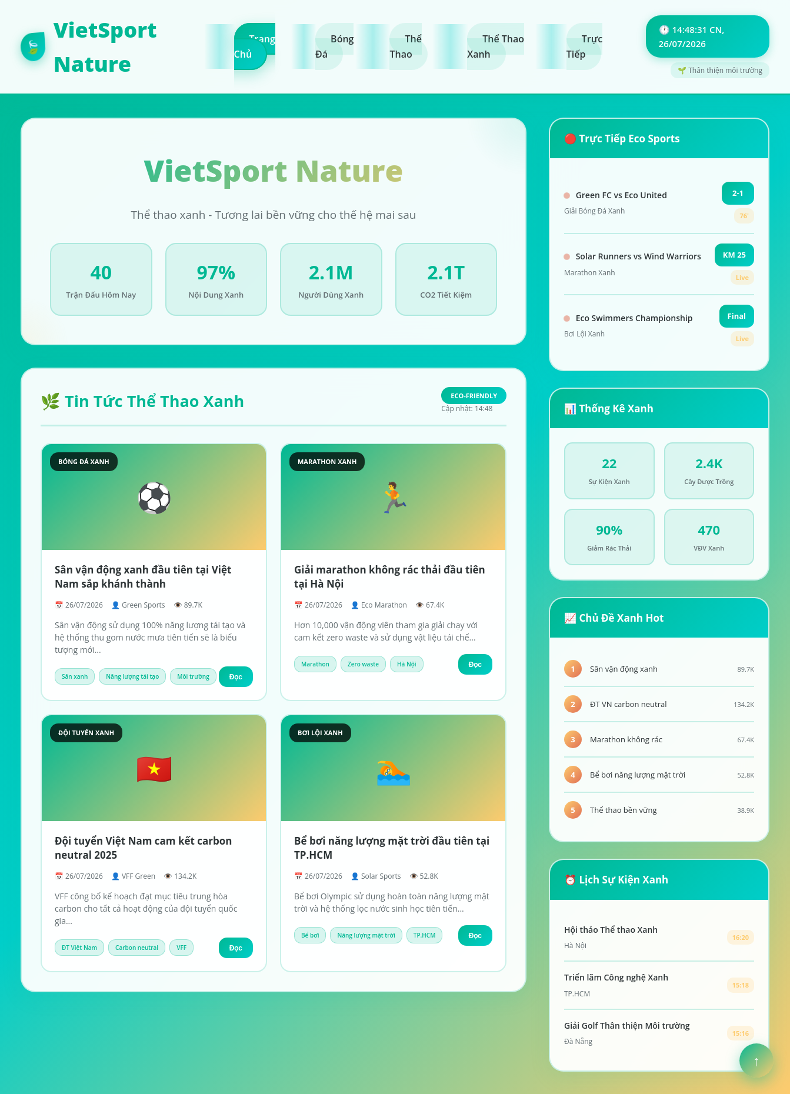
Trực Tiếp (584, 46)
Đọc (235, 677)
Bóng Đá (334, 46)
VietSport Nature (89, 46)
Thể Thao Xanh (495, 46)
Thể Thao (405, 46)
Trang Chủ (254, 46)
